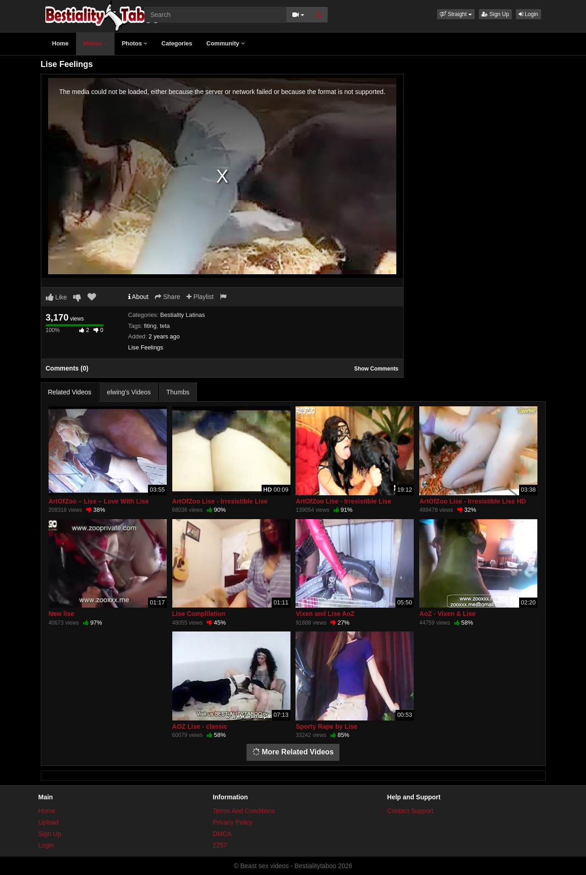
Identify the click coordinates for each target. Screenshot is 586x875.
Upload (48, 822)
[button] (456, 14)
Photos (135, 43)
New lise (61, 613)
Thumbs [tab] (178, 392)
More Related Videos (293, 752)
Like (56, 297)
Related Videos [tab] (70, 392)
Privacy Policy (232, 822)
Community (226, 43)
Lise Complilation (199, 613)
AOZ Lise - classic (200, 726)
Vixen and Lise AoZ (325, 613)
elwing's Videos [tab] (129, 392)
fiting (150, 325)
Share (167, 296)
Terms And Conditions (244, 810)
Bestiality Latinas (182, 314)
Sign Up (495, 14)
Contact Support (410, 810)
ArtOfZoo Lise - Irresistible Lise (220, 501)
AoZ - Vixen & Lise (447, 613)
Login (528, 14)
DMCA (222, 833)
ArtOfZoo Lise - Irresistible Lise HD (472, 501)
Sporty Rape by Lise (326, 726)
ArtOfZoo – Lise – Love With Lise (99, 501)
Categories (176, 43)
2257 (220, 845)
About (138, 296)
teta (165, 325)
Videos (95, 43)
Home (60, 43)
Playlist (200, 296)
